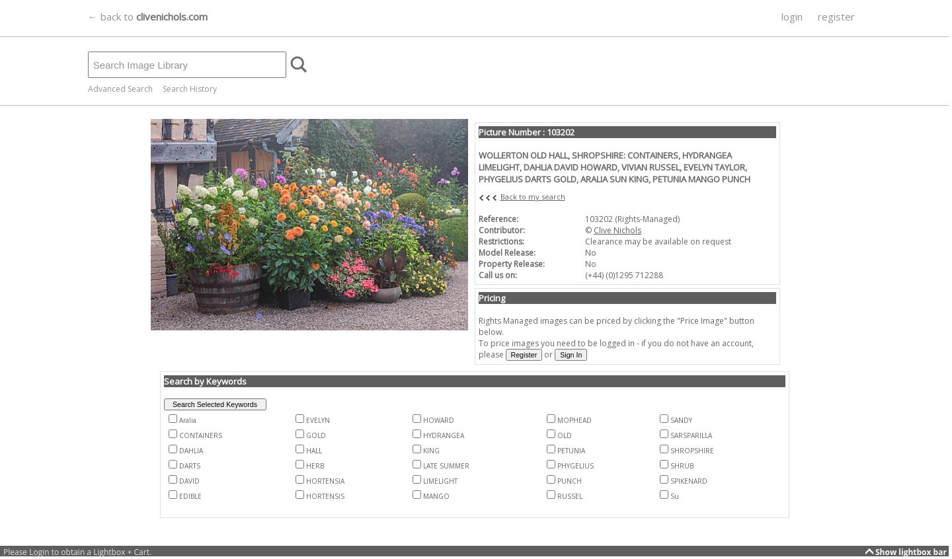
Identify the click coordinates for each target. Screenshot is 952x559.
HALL (314, 450)
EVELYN (318, 420)
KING (431, 450)
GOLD (316, 435)
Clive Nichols (617, 230)
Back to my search (532, 197)
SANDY (681, 420)
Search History (190, 88)
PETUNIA (571, 450)
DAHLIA (191, 450)
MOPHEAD (574, 420)
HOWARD (438, 420)
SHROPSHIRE (692, 450)
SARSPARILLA (691, 435)
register (836, 16)
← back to (148, 16)
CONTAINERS (200, 435)
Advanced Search (120, 88)
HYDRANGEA (443, 435)
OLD (564, 435)
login (792, 16)
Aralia (187, 420)
